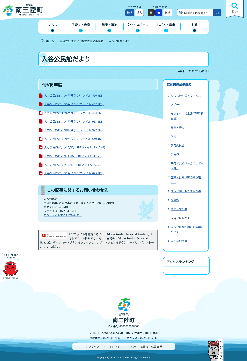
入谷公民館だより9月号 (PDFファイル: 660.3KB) (74, 139)
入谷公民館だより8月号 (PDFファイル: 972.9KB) (74, 130)
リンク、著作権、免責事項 (145, 347)
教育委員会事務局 (92, 41)
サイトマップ (114, 347)
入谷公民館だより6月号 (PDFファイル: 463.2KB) (74, 113)
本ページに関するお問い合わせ (63, 215)
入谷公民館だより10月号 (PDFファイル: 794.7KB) (74, 147)
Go (217, 13)
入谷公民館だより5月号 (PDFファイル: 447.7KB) (74, 104)
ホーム (50, 41)
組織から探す (68, 41)
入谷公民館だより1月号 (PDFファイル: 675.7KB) (74, 173)
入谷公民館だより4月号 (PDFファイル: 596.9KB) (74, 95)
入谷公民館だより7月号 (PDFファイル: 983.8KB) (74, 121)
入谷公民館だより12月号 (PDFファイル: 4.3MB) (73, 165)
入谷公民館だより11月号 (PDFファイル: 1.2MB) (73, 156)
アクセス (94, 347)
